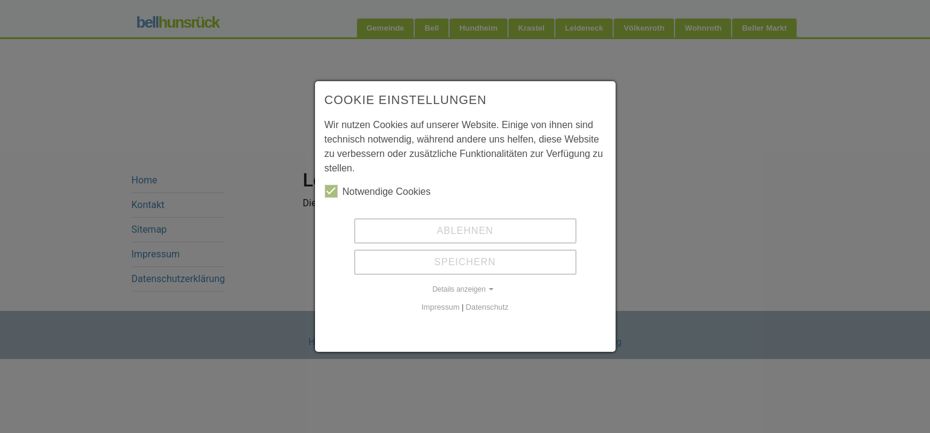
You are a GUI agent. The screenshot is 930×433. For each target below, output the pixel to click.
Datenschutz (487, 307)
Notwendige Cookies (378, 191)
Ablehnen (464, 231)
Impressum (440, 307)
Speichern (464, 262)
